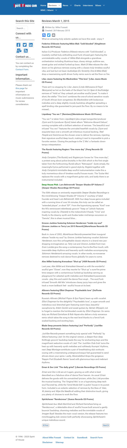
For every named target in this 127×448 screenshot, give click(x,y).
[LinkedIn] (31, 45)
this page (20, 88)
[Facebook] (18, 45)
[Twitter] (25, 45)
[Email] (19, 51)
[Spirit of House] (25, 6)
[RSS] (26, 51)
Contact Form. (22, 69)
